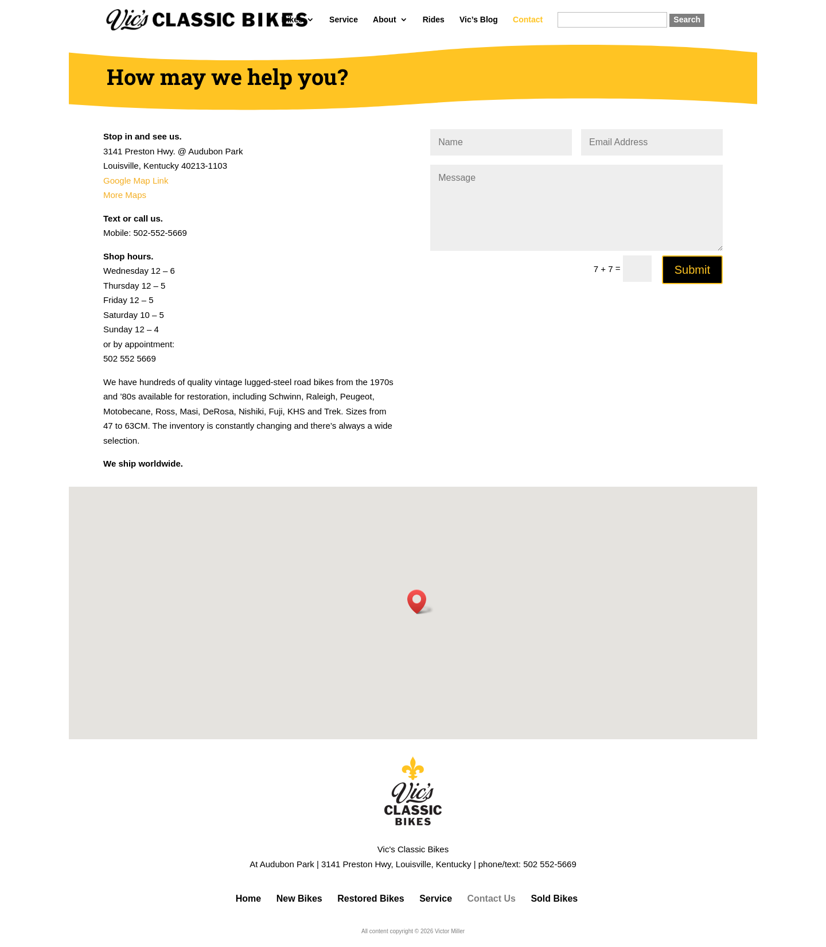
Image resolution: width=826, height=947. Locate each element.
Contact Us (491, 898)
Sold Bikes (554, 898)
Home (248, 898)
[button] (420, 601)
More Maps (124, 195)
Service (343, 19)
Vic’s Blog (478, 19)
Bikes (292, 19)
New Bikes (299, 898)
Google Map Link (135, 180)
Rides (434, 19)
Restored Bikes (370, 898)
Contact (528, 19)
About (384, 19)
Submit (692, 269)
